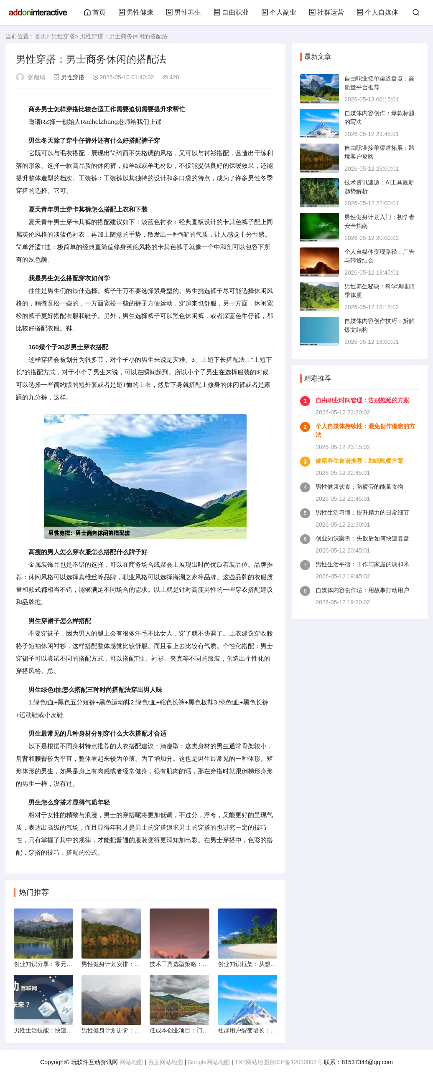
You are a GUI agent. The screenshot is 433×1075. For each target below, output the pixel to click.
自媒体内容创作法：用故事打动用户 (362, 590)
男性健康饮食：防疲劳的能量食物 (359, 486)
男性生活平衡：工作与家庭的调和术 (362, 564)
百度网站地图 (165, 1062)
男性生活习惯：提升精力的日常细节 (362, 512)
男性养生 (183, 12)
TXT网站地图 (252, 1062)
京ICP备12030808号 (296, 1062)
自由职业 (231, 12)
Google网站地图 (209, 1062)
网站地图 (131, 1062)
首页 (95, 12)
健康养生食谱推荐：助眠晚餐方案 (359, 460)
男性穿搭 (63, 36)
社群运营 (326, 12)
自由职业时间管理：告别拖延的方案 (362, 400)
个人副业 (278, 12)
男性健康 (135, 12)
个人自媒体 (377, 12)
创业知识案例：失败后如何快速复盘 (362, 538)
